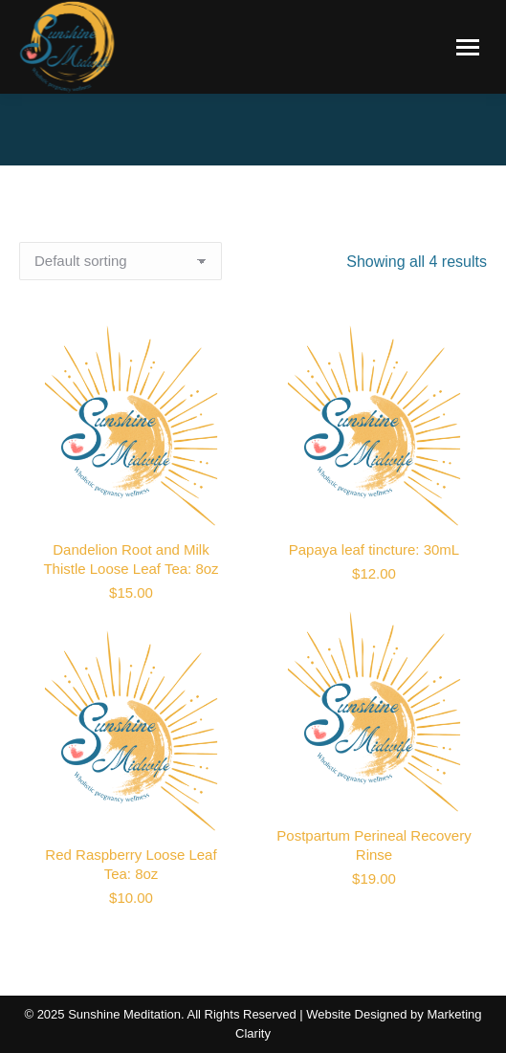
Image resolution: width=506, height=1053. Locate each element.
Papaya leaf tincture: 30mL (374, 549)
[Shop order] (120, 261)
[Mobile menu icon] (468, 47)
